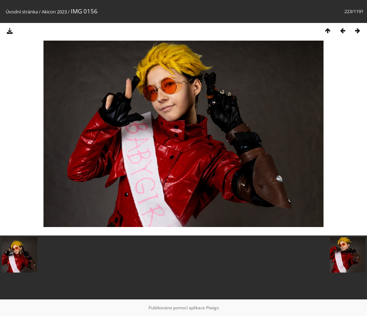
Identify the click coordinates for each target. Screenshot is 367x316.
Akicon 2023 (54, 11)
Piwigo (212, 308)
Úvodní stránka (22, 11)
